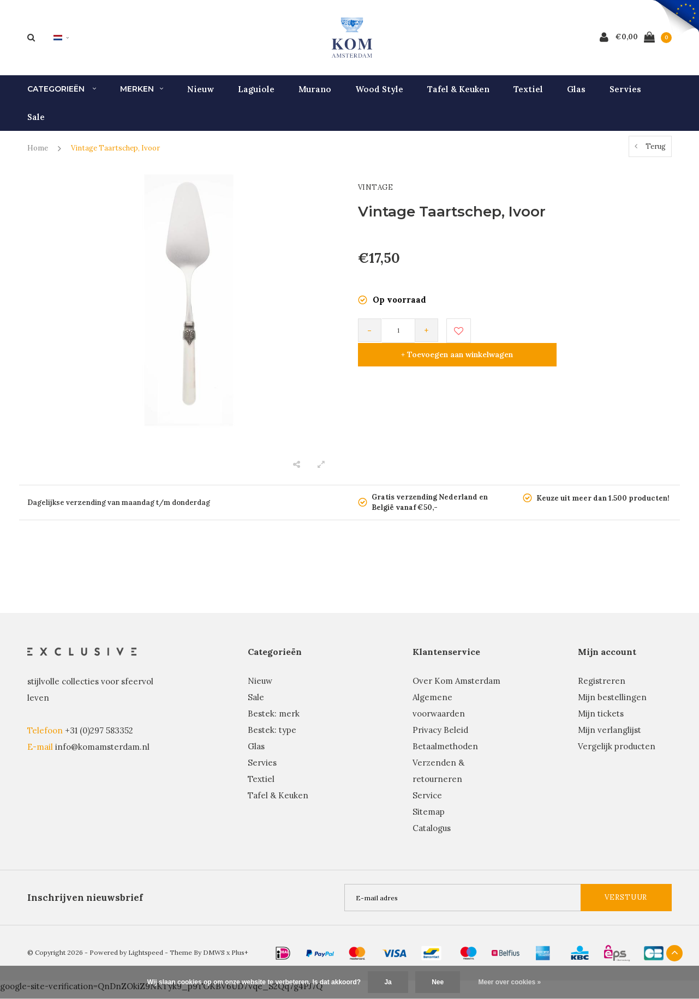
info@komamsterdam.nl (102, 753)
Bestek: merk (274, 720)
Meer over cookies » (510, 982)
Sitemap (429, 819)
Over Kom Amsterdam (456, 688)
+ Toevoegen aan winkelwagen (571, 337)
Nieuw (200, 96)
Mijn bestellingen (612, 704)
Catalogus (432, 835)
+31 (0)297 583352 (99, 737)
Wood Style (379, 96)
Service (427, 802)
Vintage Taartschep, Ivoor (115, 155)
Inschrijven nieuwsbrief (85, 905)
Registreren (601, 688)
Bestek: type (272, 737)
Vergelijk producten (616, 753)
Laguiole (256, 96)
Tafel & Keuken (458, 96)
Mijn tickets (601, 720)
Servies (625, 96)
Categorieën (61, 96)
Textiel (528, 96)
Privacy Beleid (440, 737)
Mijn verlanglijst (609, 737)
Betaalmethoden (445, 753)
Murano (314, 96)
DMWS (214, 959)
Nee (438, 982)
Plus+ (239, 959)
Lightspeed (145, 959)
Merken (141, 96)
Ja (387, 982)
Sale (36, 123)
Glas (576, 96)
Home (37, 155)
